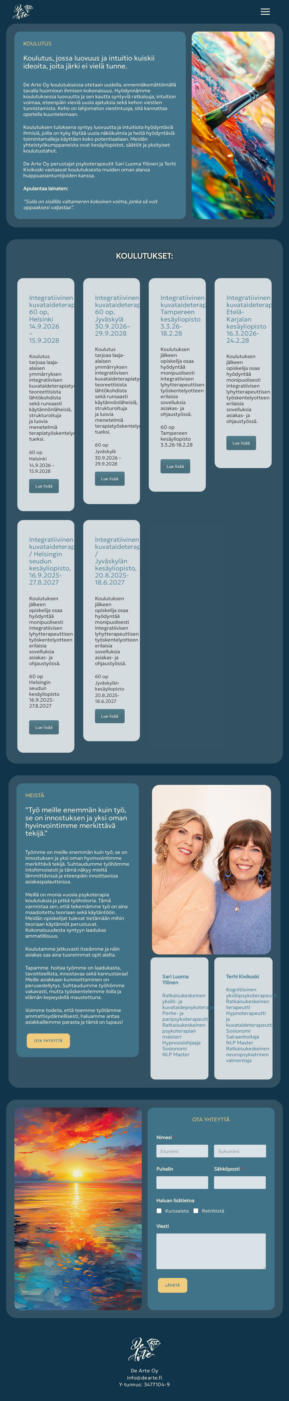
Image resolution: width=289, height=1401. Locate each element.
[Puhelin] (182, 1182)
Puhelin (164, 1169)
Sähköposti (228, 1169)
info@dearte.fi (144, 1377)
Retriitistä (213, 1211)
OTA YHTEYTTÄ (48, 1041)
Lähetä (172, 1285)
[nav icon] (265, 11)
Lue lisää (44, 486)
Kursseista (177, 1211)
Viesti (162, 1226)
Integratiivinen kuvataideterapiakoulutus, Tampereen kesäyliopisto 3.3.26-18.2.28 (200, 315)
